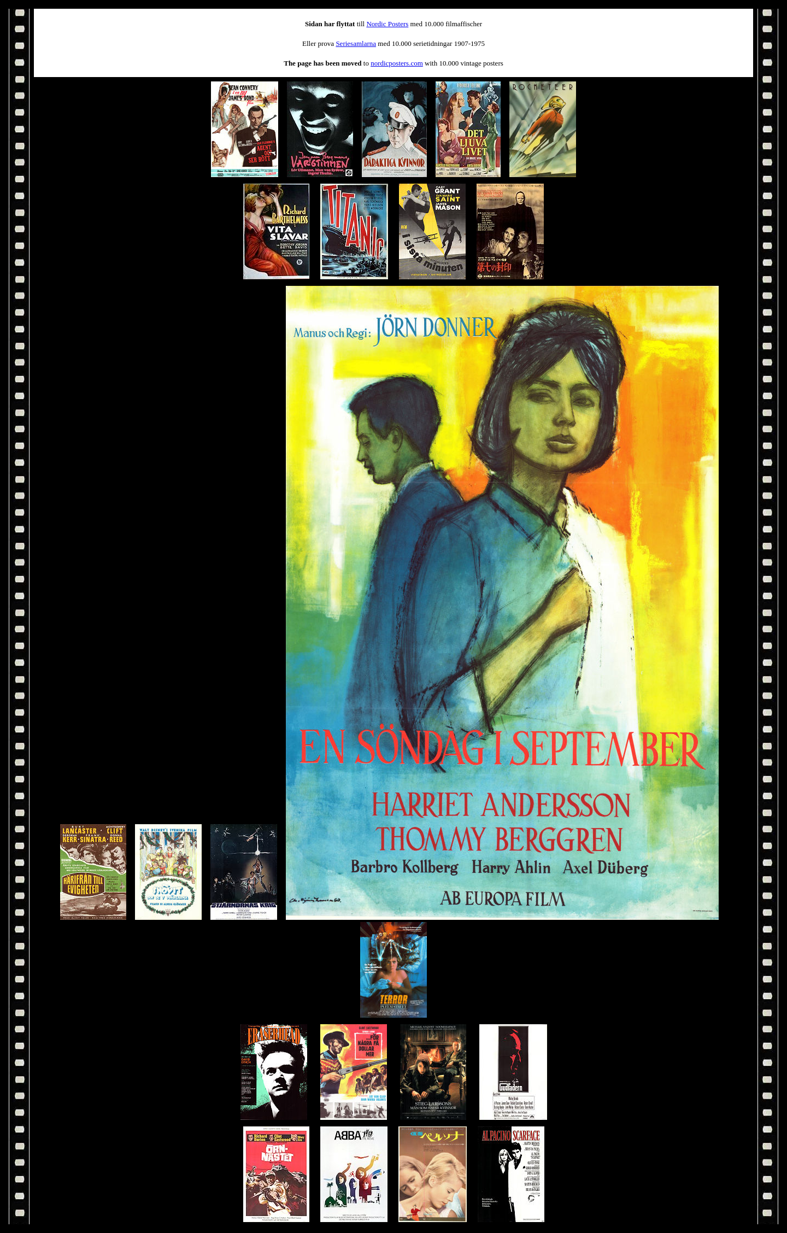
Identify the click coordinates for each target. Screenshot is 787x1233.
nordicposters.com (397, 63)
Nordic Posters (387, 24)
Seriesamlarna (356, 43)
